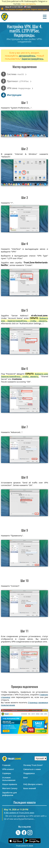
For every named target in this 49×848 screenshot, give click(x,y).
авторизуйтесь (27, 55)
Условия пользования (8, 778)
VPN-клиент (8, 769)
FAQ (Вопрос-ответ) (32, 784)
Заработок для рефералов (9, 793)
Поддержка (29, 773)
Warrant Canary (9, 788)
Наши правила (9, 784)
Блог (25, 777)
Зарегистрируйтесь (33, 58)
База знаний (29, 788)
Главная (6, 765)
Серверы (6, 773)
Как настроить (28, 4)
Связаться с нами (32, 769)
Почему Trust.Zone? (33, 765)
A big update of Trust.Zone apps (19, 812)
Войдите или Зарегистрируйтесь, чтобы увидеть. (24, 319)
